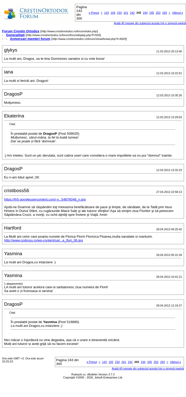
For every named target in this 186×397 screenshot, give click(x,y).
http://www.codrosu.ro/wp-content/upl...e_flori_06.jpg (43, 240)
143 (106, 12)
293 (164, 12)
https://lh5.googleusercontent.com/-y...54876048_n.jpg (45, 199)
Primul (94, 12)
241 (125, 12)
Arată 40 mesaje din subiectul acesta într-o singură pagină (148, 368)
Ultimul (177, 12)
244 (145, 12)
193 (113, 12)
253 (158, 12)
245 (151, 12)
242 (132, 12)
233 (119, 12)
